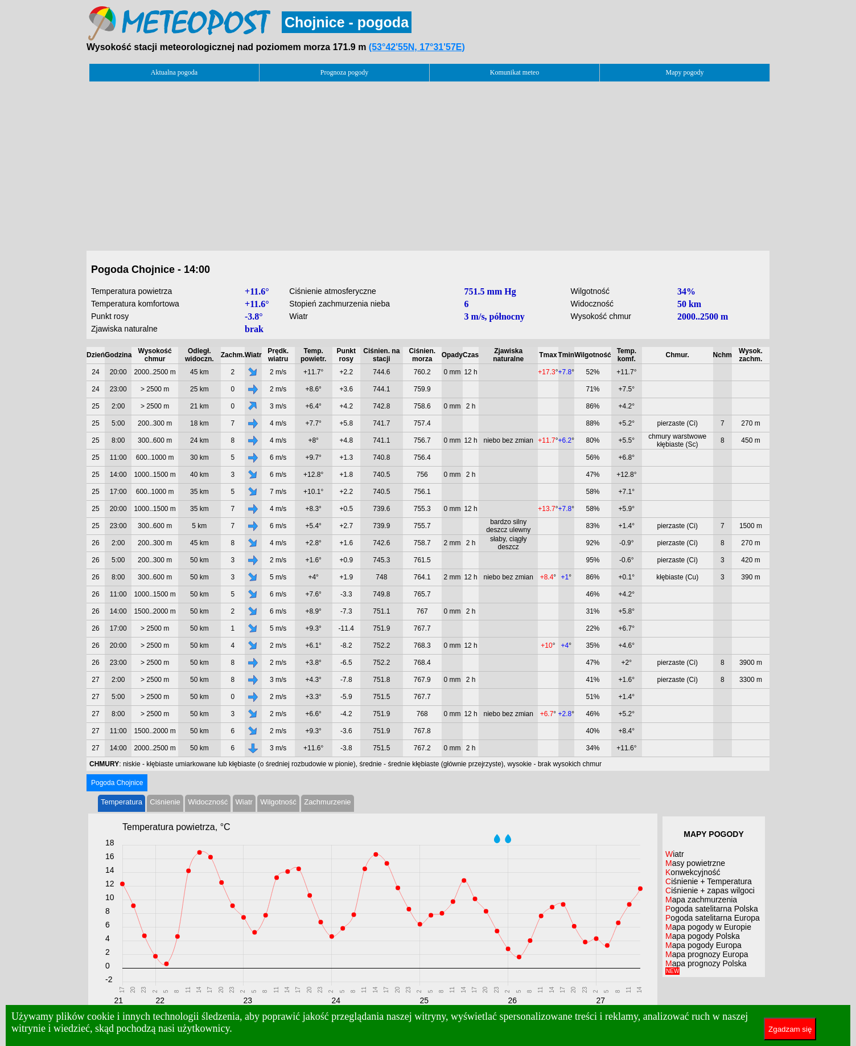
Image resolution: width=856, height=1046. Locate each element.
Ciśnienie (165, 802)
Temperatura (121, 802)
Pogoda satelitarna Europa (712, 917)
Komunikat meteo (514, 72)
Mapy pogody (685, 72)
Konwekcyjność (693, 872)
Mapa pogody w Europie (708, 926)
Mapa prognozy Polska (705, 966)
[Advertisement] (428, 163)
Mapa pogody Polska (702, 936)
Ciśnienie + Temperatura (708, 881)
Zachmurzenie (327, 802)
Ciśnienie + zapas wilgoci (710, 890)
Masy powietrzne (695, 863)
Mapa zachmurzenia (701, 899)
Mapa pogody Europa (703, 945)
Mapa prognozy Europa (706, 954)
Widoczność (208, 802)
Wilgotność (278, 802)
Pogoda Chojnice (117, 783)
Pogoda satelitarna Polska (711, 908)
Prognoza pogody (344, 72)
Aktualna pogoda (174, 72)
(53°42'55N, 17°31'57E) (417, 47)
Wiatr (244, 802)
